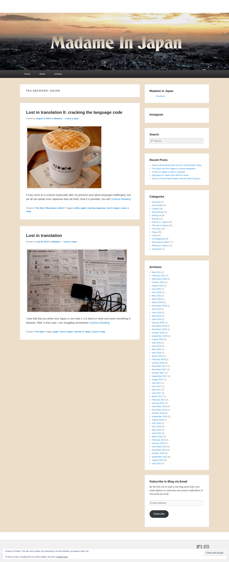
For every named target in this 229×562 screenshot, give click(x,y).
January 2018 (158, 363)
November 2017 (159, 369)
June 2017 (157, 386)
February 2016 (158, 440)
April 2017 (156, 393)
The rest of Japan (160, 225)
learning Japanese (96, 208)
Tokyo (154, 232)
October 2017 (158, 373)
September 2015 (159, 457)
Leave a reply (71, 118)
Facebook (160, 96)
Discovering (157, 212)
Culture (155, 208)
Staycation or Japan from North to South (170, 175)
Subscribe (159, 513)
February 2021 (158, 275)
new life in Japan (82, 331)
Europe (155, 219)
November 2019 (159, 306)
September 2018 (159, 336)
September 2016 (159, 416)
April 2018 (156, 353)
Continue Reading (120, 199)
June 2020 (157, 292)
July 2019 (156, 309)
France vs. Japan (160, 222)
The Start (39, 208)
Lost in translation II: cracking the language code (74, 112)
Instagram (206, 547)
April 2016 (156, 433)
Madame (58, 118)
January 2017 (158, 403)
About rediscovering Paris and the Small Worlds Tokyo (176, 165)
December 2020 (159, 279)
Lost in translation (44, 235)
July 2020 (156, 289)
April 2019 (156, 319)
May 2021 (156, 272)
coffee (77, 208)
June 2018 (157, 346)
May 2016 (156, 430)
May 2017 (156, 389)
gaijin (83, 208)
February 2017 (158, 400)
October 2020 (158, 282)
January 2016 (158, 443)
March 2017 (157, 396)
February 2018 (158, 359)
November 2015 (159, 450)
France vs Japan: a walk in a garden (168, 172)
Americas (156, 202)
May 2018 (156, 349)
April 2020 (156, 299)
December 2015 (159, 446)
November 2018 (159, 329)
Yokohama (157, 249)
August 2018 (157, 339)
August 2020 (157, 285)
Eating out (156, 215)
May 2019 (156, 316)
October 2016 (158, 413)
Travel (155, 235)
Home (27, 74)
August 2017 (157, 379)
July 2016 (156, 423)
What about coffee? (55, 208)
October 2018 (158, 332)
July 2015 (156, 463)
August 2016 (157, 420)
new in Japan (113, 208)
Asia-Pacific (157, 205)
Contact (58, 74)
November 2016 (159, 410)
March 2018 (157, 356)
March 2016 (157, 436)
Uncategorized (158, 239)
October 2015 (158, 453)
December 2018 (159, 326)
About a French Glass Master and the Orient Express (176, 178)
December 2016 (159, 406)
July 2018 (156, 342)
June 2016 (157, 426)
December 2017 (159, 366)
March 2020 (157, 302)
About (42, 74)
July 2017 (156, 383)
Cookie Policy (62, 557)
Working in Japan (160, 245)
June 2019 (157, 312)
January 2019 (158, 322)
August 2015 (157, 460)
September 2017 (159, 376)
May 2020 (156, 295)
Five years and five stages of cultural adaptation (174, 168)
